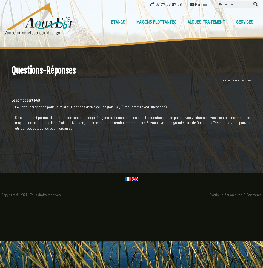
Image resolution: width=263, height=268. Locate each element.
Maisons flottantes (156, 22)
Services (244, 22)
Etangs (118, 22)
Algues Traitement (206, 22)
